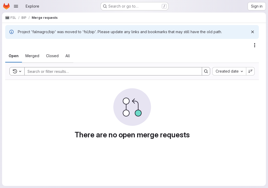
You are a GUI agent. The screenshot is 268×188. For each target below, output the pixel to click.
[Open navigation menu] (16, 6)
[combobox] (229, 71)
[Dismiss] (252, 32)
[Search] (110, 71)
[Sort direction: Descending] (250, 71)
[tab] (13, 55)
